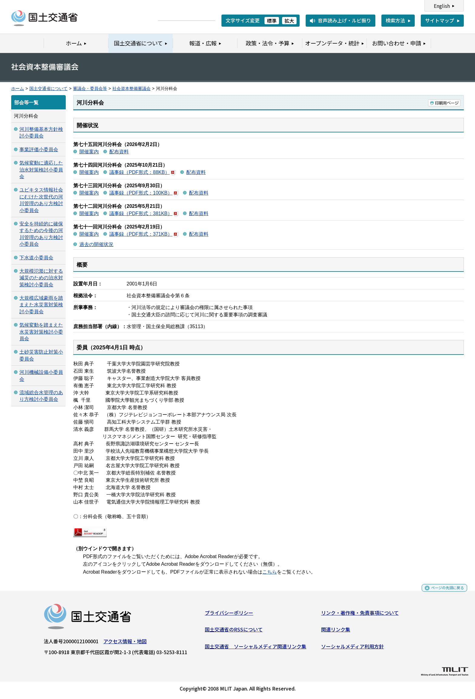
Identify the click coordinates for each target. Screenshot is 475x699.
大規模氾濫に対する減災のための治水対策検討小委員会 (41, 277)
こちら (269, 571)
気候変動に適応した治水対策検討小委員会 (41, 169)
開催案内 (89, 151)
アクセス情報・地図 (125, 643)
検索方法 (395, 20)
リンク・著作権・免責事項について (360, 614)
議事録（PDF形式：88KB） (142, 172)
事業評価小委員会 (38, 149)
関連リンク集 (335, 631)
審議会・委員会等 (90, 88)
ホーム (17, 88)
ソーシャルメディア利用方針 (352, 648)
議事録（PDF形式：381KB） (143, 213)
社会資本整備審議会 (131, 88)
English (442, 5)
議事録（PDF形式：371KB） (143, 234)
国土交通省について (48, 88)
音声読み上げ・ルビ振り (344, 20)
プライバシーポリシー (229, 614)
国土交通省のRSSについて (234, 631)
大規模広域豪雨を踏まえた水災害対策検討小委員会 (41, 304)
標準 (272, 20)
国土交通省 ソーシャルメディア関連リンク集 (255, 648)
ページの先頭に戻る (442, 593)
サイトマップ (439, 20)
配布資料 (119, 151)
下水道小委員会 (36, 257)
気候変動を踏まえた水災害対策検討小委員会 (41, 331)
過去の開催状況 (96, 244)
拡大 (289, 20)
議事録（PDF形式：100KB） (143, 192)
